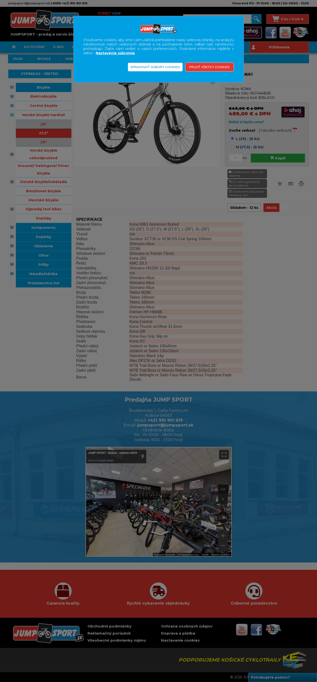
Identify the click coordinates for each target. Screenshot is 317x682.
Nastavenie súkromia (115, 53)
